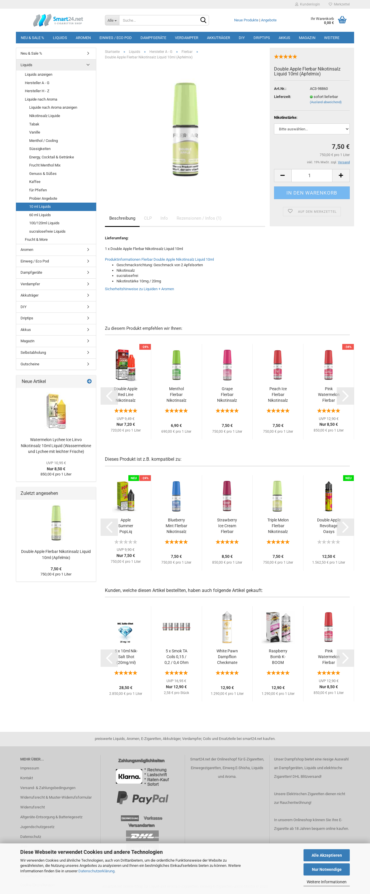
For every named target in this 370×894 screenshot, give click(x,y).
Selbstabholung (33, 352)
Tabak (34, 124)
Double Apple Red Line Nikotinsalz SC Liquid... (125, 394)
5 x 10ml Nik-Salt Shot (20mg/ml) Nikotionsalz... (126, 657)
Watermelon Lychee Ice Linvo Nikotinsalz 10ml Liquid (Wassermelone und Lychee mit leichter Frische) (56, 445)
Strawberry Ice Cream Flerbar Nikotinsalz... (227, 526)
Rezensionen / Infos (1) (199, 218)
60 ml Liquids (40, 215)
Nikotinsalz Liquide (44, 116)
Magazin (307, 38)
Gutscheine (30, 364)
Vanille (34, 132)
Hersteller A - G (37, 83)
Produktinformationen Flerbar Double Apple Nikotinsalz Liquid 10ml (159, 259)
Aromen (83, 38)
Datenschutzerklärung (96, 871)
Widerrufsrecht (32, 807)
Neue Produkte (246, 20)
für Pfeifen (38, 190)
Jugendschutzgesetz (37, 827)
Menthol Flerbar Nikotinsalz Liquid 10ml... (176, 394)
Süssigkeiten (40, 149)
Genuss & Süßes (43, 173)
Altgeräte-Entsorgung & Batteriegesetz (51, 817)
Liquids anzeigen (38, 74)
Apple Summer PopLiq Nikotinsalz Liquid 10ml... (126, 526)
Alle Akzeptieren (327, 855)
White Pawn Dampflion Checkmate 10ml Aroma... (227, 657)
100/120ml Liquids (44, 223)
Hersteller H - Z (37, 91)
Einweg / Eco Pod (115, 38)
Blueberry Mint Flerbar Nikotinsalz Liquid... (176, 526)
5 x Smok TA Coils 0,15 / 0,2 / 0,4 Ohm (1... (176, 657)
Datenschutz (30, 836)
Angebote (269, 20)
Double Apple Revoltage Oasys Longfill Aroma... (329, 526)
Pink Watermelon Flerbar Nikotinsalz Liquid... (329, 394)
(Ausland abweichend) (326, 102)
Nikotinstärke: (285, 117)
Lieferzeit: (282, 97)
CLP (148, 218)
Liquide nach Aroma (41, 99)
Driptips (262, 38)
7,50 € (56, 569)
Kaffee (34, 181)
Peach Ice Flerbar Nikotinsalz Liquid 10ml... (278, 394)
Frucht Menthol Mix (44, 165)
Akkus (284, 38)
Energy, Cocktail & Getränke (51, 157)
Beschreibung (122, 218)
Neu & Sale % (32, 38)
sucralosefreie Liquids (47, 231)
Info (164, 218)
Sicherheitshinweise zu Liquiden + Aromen (139, 289)
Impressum (29, 768)
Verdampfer (186, 38)
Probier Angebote (43, 198)
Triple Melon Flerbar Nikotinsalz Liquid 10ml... (278, 526)
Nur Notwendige (327, 869)
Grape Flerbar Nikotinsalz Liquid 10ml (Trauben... (227, 394)
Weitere (331, 38)
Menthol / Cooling (43, 140)
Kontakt (26, 778)
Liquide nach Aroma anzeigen (53, 107)
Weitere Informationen (327, 882)
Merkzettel (339, 4)
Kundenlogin (307, 4)
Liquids (60, 38)
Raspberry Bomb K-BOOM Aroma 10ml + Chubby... (278, 657)
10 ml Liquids (40, 206)
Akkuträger (218, 38)
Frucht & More (36, 239)
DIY (242, 38)
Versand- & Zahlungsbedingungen (47, 788)
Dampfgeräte (153, 38)
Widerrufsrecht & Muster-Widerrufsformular (56, 797)
